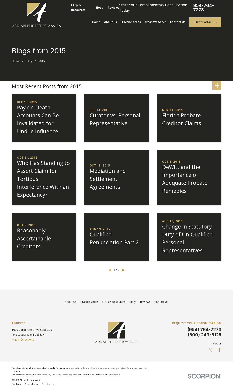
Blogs (99, 7)
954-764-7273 (203, 7)
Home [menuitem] (96, 22)
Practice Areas (89, 302)
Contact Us (161, 302)
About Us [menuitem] (110, 22)
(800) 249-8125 (204, 334)
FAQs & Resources (114, 302)
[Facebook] (219, 350)
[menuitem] (16, 384)
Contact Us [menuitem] (177, 22)
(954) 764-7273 (204, 329)
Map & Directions (23, 339)
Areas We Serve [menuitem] (155, 22)
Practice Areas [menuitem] (131, 22)
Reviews (113, 7)
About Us (70, 302)
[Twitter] (210, 350)
